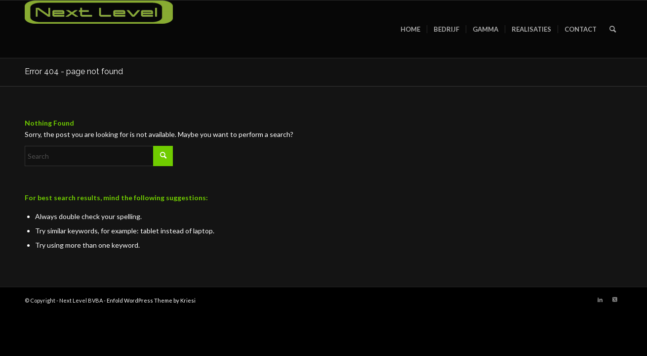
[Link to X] (614, 299)
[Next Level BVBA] (99, 29)
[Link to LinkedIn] (600, 299)
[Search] (612, 29)
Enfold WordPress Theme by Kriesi (151, 300)
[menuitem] (410, 29)
